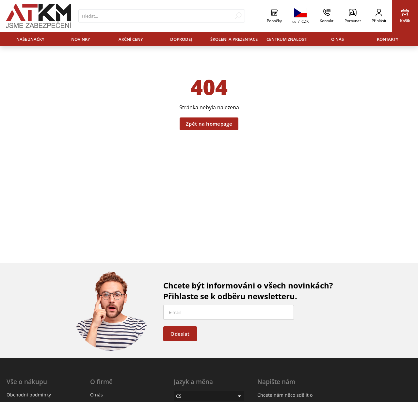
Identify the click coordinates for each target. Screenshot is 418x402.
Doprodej (181, 39)
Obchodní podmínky (29, 395)
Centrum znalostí (287, 39)
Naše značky (30, 39)
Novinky (80, 39)
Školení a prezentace (234, 39)
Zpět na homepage (209, 123)
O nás (337, 39)
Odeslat (179, 334)
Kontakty (387, 39)
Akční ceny (131, 39)
